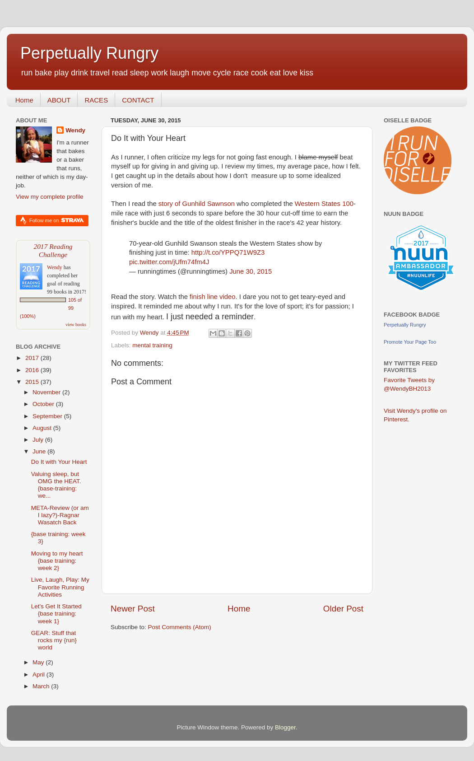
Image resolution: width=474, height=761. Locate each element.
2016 (33, 370)
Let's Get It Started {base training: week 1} (56, 613)
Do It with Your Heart (59, 461)
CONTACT (138, 100)
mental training (152, 345)
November (47, 392)
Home (24, 100)
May (39, 662)
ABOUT (59, 100)
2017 (33, 358)
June (40, 451)
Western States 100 (324, 203)
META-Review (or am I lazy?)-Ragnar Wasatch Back (60, 515)
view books (75, 324)
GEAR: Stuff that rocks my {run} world (54, 640)
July (39, 439)
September (48, 416)
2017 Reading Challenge (52, 250)
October (44, 404)
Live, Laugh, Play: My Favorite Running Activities (60, 587)
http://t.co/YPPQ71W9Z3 (228, 252)
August (43, 428)
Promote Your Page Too (410, 342)
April (39, 674)
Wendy (75, 130)
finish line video (213, 296)
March (42, 686)
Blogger (285, 727)
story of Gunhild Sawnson (197, 203)
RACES (96, 100)
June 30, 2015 (250, 271)
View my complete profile (50, 196)
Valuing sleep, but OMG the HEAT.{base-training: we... (56, 485)
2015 (33, 381)
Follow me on (56, 220)
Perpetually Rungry (89, 53)
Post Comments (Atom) (179, 627)
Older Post (343, 608)
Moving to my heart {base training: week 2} (57, 560)
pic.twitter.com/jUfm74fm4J (169, 262)
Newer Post (133, 608)
